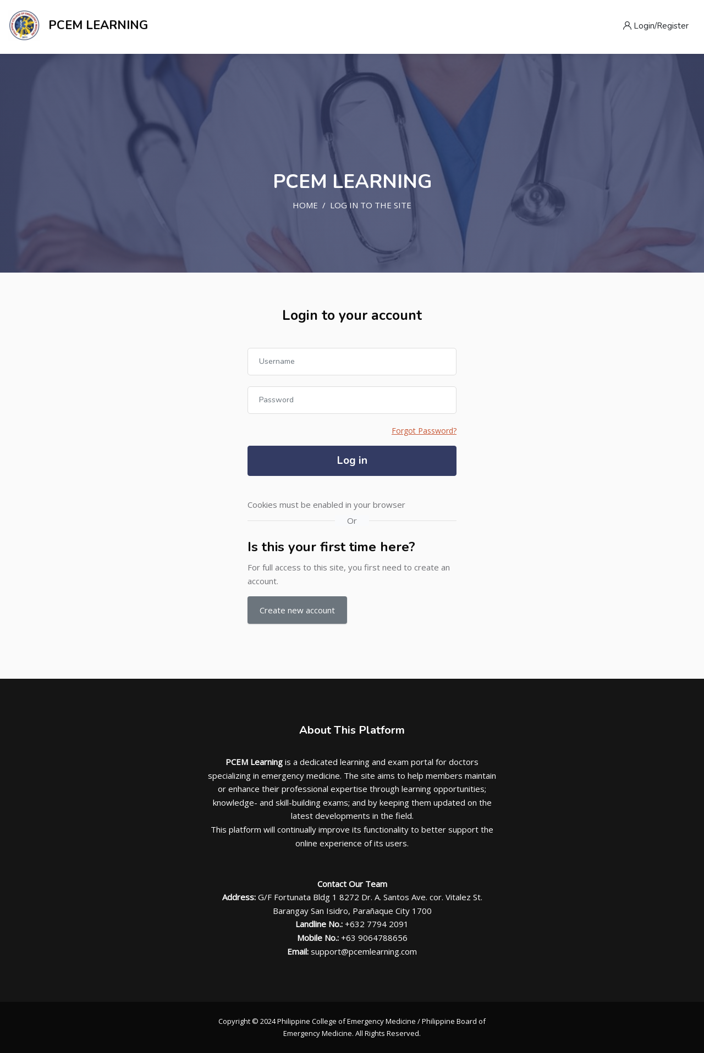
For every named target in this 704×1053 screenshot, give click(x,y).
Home (305, 204)
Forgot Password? (424, 430)
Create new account (297, 610)
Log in (352, 460)
